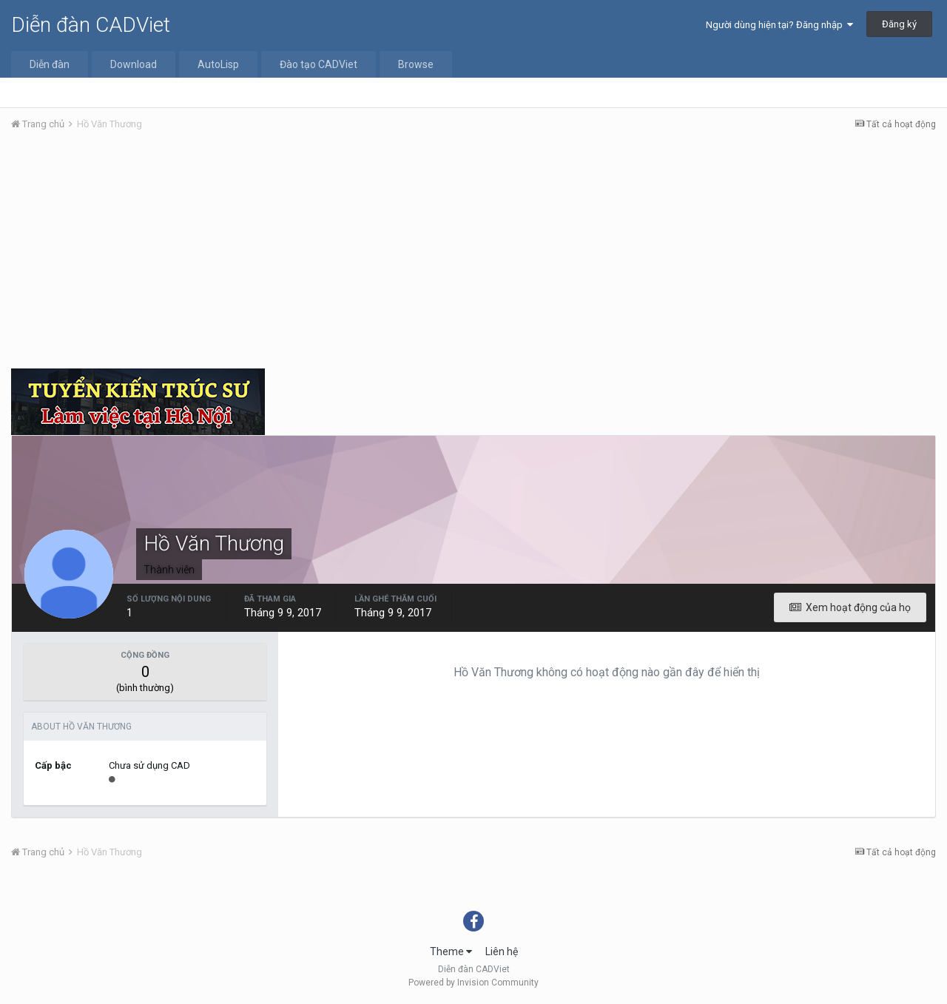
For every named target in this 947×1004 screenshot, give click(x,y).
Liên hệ (501, 951)
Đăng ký (899, 24)
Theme (451, 951)
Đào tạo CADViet (318, 64)
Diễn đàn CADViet (90, 25)
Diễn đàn (50, 64)
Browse (416, 64)
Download (133, 64)
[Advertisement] (473, 253)
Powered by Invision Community (473, 982)
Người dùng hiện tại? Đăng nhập (779, 24)
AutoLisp (218, 64)
